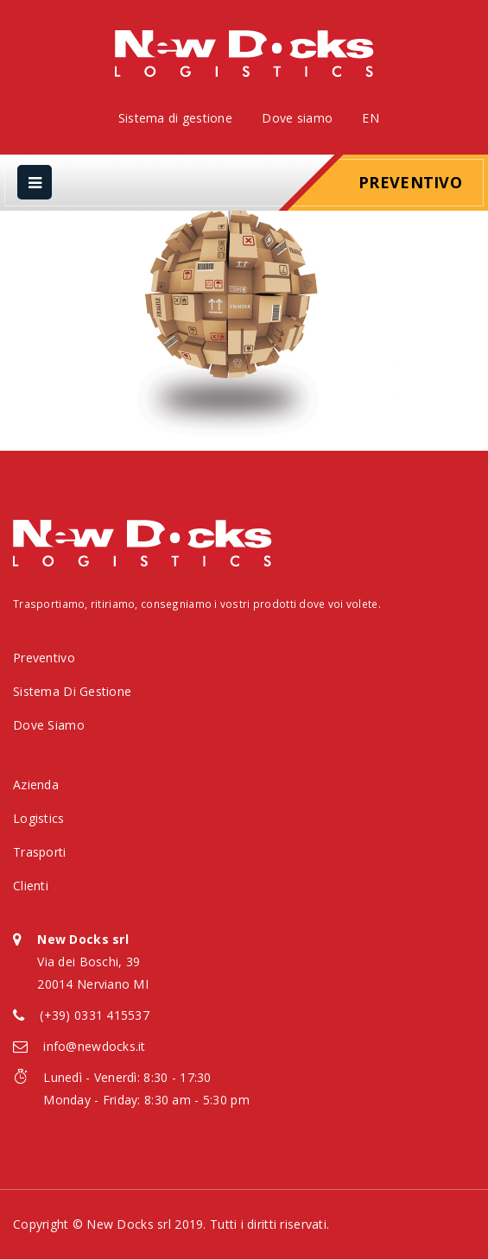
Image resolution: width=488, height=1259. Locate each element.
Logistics (39, 818)
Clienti (30, 885)
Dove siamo (297, 118)
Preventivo (410, 182)
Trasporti (40, 852)
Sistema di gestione (175, 118)
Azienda (36, 784)
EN (370, 118)
